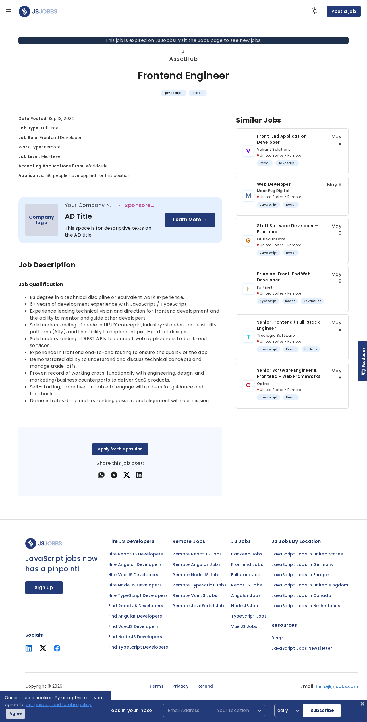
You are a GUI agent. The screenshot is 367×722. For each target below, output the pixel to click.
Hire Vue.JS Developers (133, 575)
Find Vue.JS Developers (133, 626)
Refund (205, 686)
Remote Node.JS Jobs (197, 575)
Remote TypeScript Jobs (200, 585)
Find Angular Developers (135, 616)
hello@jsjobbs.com (337, 686)
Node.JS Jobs (246, 606)
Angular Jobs (246, 595)
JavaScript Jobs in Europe (300, 575)
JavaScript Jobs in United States (307, 554)
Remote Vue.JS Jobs (195, 595)
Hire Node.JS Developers (135, 585)
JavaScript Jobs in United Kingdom (309, 585)
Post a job (343, 11)
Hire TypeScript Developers (138, 595)
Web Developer (274, 184)
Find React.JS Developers (135, 606)
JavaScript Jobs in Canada (301, 595)
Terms (156, 686)
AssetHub (183, 59)
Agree (15, 713)
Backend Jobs (246, 554)
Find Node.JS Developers (135, 637)
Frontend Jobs (247, 564)
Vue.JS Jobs (244, 626)
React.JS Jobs (246, 585)
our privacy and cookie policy (59, 705)
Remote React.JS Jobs (197, 554)
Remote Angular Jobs (197, 564)
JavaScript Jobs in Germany (302, 564)
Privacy (180, 686)
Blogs (277, 638)
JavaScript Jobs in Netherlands (305, 606)
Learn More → (190, 219)
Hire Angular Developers (135, 564)
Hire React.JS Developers (135, 554)
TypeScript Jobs (249, 616)
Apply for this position (120, 449)
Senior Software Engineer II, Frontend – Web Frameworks (288, 373)
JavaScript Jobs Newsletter (301, 648)
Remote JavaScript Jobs (200, 606)
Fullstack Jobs (247, 575)
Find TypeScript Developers (138, 647)
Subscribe (322, 710)
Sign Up (44, 587)
